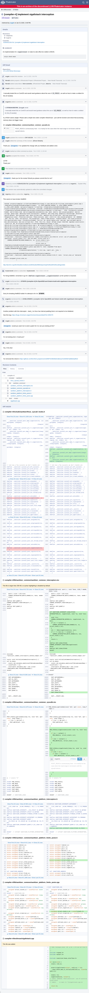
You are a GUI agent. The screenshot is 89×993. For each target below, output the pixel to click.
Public (16, 18)
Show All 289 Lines (25, 675)
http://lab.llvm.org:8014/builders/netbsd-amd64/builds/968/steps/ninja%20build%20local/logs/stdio (34, 265)
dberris (48, 83)
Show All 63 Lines (25, 517)
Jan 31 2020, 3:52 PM (29, 88)
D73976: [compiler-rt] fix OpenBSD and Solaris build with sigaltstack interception (48, 281)
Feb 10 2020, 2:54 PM (30, 306)
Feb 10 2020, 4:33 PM (29, 343)
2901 (6, 128)
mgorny (8, 194)
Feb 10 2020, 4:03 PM (30, 332)
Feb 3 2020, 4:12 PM (29, 173)
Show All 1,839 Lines (26, 416)
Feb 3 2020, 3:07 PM (32, 156)
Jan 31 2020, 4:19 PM (30, 102)
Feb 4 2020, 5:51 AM (37, 194)
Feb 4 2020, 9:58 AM (12, 284)
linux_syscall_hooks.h (18, 380)
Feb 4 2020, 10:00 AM (29, 288)
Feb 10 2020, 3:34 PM (29, 321)
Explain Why (82, 183)
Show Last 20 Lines (38, 575)
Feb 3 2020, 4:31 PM (12, 186)
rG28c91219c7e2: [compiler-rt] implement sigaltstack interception (23, 42)
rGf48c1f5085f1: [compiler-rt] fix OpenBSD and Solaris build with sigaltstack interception (52, 299)
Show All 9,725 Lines (26, 589)
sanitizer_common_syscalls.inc (20, 388)
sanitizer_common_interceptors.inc (22, 385)
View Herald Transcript (55, 80)
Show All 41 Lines (26, 842)
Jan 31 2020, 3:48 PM (30, 76)
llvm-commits (27, 83)
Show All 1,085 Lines (24, 934)
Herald (7, 80)
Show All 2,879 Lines (26, 707)
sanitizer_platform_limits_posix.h (21, 393)
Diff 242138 (29, 137)
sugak (12, 23)
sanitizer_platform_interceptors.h (21, 391)
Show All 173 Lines (25, 887)
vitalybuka (9, 35)
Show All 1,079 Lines (24, 575)
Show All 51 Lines (25, 479)
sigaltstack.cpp (15, 401)
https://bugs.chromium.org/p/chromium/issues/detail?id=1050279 (32, 315)
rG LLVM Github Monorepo (11, 71)
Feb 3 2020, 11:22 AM (40, 137)
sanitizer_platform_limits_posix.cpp (22, 396)
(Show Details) (38, 141)
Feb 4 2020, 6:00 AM (42, 271)
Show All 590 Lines (25, 804)
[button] (87, 2)
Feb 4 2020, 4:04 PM (12, 301)
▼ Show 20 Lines (38, 416)
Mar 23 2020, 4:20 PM (30, 354)
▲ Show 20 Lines (13, 479)
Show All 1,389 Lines (24, 877)
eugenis (8, 38)
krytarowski (9, 271)
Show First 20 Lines (12, 416)
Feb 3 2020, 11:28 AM (39, 151)
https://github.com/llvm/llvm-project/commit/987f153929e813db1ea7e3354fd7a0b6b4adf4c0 (49, 359)
